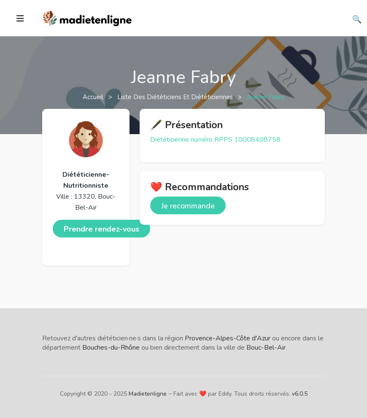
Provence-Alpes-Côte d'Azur (227, 338)
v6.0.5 (300, 394)
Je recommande (188, 206)
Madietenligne (148, 394)
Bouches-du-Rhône (111, 347)
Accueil (94, 97)
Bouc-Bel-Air (266, 347)
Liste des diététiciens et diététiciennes (176, 97)
